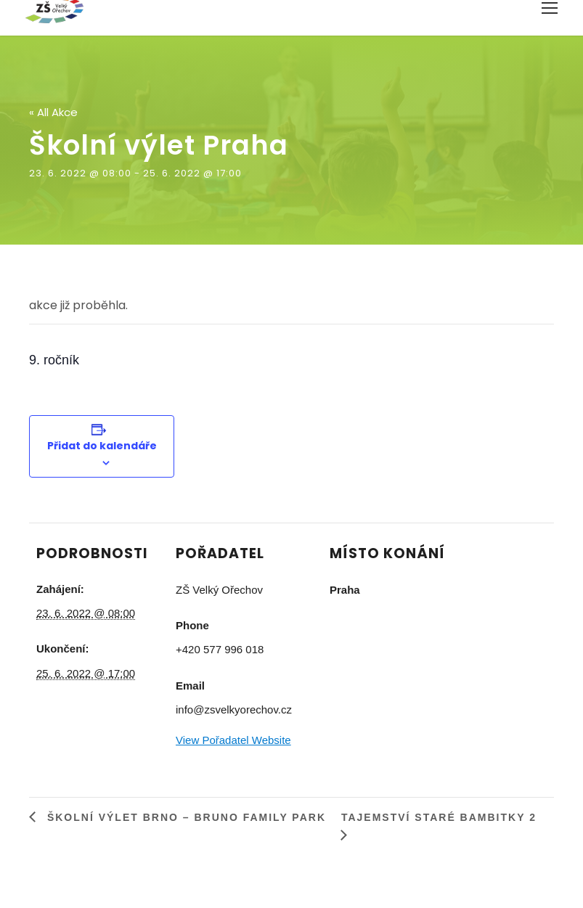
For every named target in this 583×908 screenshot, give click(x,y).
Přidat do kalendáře (102, 445)
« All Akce (53, 112)
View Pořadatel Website (233, 740)
